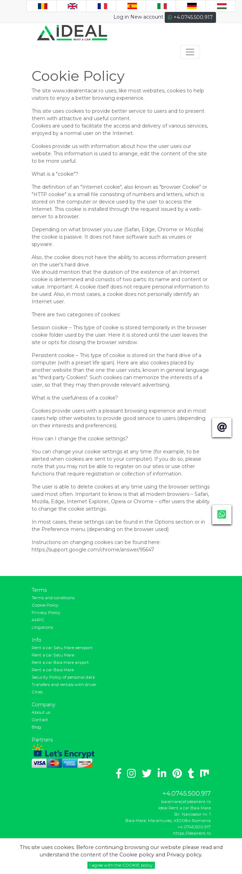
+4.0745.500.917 (190, 17)
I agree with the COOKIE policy (121, 865)
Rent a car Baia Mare (53, 669)
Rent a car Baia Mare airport (60, 662)
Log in (121, 17)
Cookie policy (137, 855)
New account (146, 17)
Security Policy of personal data (63, 677)
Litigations (42, 627)
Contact (40, 719)
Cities (37, 691)
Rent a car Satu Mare (53, 655)
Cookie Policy (45, 605)
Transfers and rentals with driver (64, 684)
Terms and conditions (53, 597)
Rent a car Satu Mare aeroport (62, 647)
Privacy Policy (46, 612)
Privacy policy (184, 855)
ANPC (38, 619)
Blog (36, 727)
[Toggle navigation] (190, 52)
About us (41, 712)
